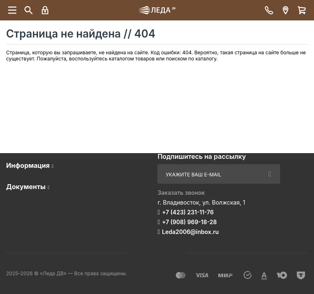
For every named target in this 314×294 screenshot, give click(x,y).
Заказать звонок (181, 192)
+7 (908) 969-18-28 (189, 221)
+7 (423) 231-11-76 (187, 212)
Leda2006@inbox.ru (190, 231)
